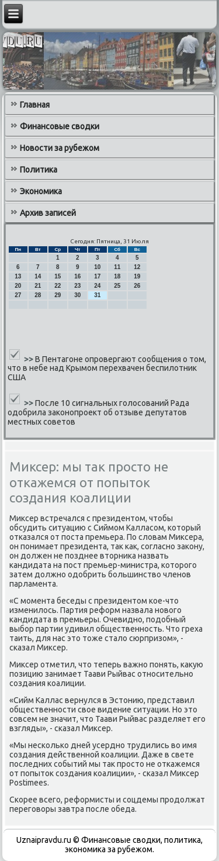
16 (77, 276)
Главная (35, 104)
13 (18, 276)
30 (77, 295)
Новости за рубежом (59, 148)
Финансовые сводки (59, 126)
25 (117, 286)
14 (37, 276)
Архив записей (48, 213)
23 (77, 286)
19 (137, 276)
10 (97, 267)
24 (97, 286)
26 (137, 286)
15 (57, 276)
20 (18, 286)
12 (137, 267)
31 (97, 295)
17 (97, 276)
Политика (38, 169)
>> (29, 358)
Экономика (41, 191)
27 (18, 295)
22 (57, 286)
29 (57, 295)
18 (117, 276)
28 (37, 295)
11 (117, 267)
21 (37, 286)
